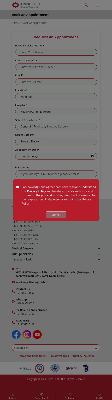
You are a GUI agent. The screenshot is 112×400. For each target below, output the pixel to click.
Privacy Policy (36, 191)
